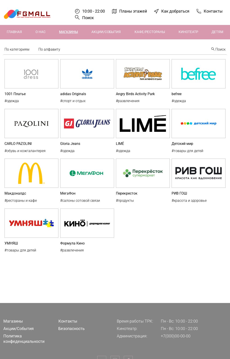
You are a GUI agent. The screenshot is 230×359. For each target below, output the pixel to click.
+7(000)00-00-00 (175, 336)
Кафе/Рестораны (150, 32)
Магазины (68, 32)
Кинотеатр (188, 32)
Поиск (88, 17)
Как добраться (175, 11)
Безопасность (71, 328)
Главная (14, 32)
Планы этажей (133, 11)
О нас (40, 32)
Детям (217, 32)
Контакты (213, 11)
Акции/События (106, 32)
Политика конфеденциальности (23, 338)
